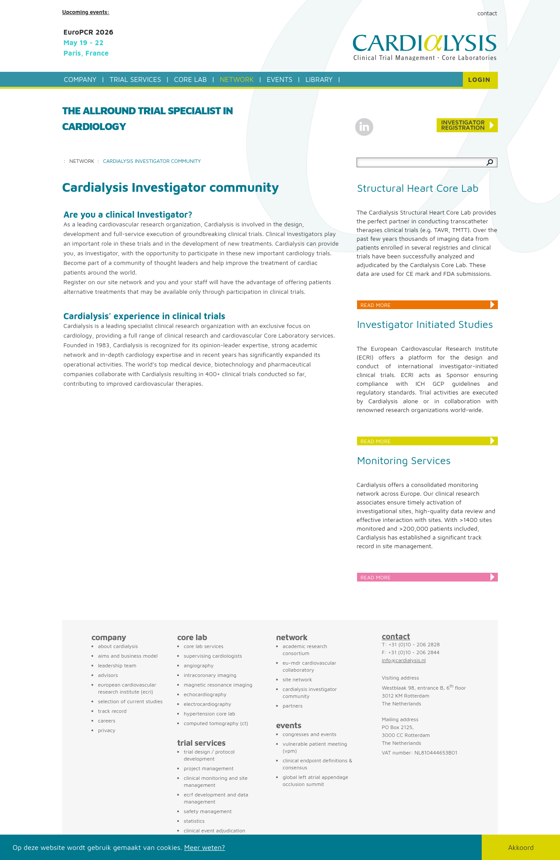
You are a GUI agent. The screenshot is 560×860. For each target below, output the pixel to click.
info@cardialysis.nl (404, 660)
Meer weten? (204, 847)
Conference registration (467, 125)
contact (396, 636)
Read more (375, 305)
